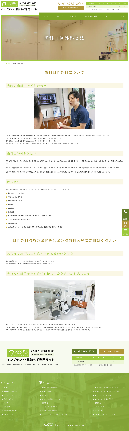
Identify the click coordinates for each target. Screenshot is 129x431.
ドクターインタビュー (11, 395)
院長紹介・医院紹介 (11, 391)
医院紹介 (123, 16)
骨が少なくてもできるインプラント (107, 391)
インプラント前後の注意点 (104, 399)
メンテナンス (99, 407)
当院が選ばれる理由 (90, 16)
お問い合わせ (72, 7)
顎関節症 (45, 403)
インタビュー (108, 16)
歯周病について (100, 403)
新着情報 (7, 407)
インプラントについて (49, 407)
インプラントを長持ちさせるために (107, 387)
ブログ (6, 403)
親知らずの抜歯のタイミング (52, 399)
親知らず (45, 395)
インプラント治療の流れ (103, 395)
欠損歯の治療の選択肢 (49, 410)
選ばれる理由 (8, 399)
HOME (8, 63)
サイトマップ (8, 414)
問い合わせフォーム (11, 410)
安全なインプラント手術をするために (55, 414)
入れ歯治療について (102, 410)
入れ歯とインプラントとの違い (106, 414)
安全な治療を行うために (50, 387)
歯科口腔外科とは (48, 391)
